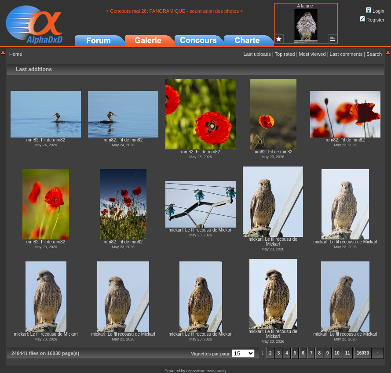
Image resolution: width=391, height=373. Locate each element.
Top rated (285, 54)
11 (347, 353)
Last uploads (256, 54)
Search (374, 54)
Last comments (346, 54)
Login (375, 11)
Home (15, 54)
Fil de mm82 (53, 140)
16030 (363, 353)
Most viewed (312, 54)
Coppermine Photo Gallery (206, 371)
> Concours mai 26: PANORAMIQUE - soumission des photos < (174, 11)
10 (337, 353)
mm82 (32, 140)
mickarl (175, 230)
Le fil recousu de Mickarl (209, 230)
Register (372, 19)
